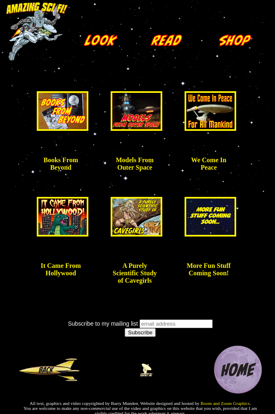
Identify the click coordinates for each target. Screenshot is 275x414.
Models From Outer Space (135, 163)
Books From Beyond (60, 163)
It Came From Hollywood (60, 269)
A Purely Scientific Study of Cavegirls (135, 273)
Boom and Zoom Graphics (225, 403)
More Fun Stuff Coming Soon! (208, 269)
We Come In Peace (208, 163)
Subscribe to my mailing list (103, 323)
